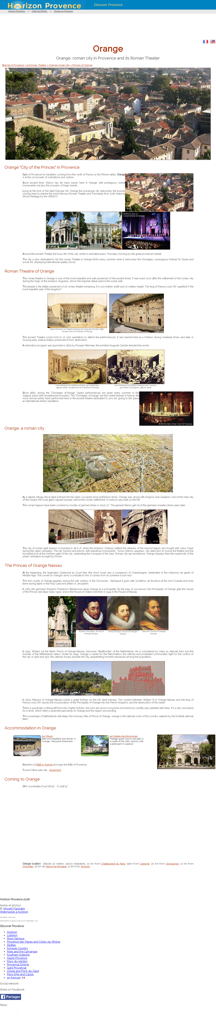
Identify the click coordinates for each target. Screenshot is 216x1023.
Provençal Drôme (18, 964)
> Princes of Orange (81, 65)
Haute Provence (17, 958)
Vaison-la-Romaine (56, 866)
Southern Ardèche (18, 954)
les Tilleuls (47, 736)
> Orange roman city (58, 65)
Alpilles (11, 945)
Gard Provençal (16, 967)
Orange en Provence (63, 11)
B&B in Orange (44, 764)
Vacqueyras (172, 863)
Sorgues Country (17, 948)
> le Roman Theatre (35, 65)
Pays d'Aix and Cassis (20, 974)
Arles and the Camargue (22, 951)
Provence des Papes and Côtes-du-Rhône (33, 941)
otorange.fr (55, 770)
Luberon (12, 935)
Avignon (85, 866)
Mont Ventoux (15, 938)
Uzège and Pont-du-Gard (23, 971)
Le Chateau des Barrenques (124, 736)
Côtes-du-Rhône (39, 11)
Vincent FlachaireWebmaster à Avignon (14, 910)
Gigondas (28, 866)
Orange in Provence (13, 65)
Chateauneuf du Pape (113, 863)
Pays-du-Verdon (17, 961)
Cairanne (145, 863)
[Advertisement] (108, 26)
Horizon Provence (16, 11)
